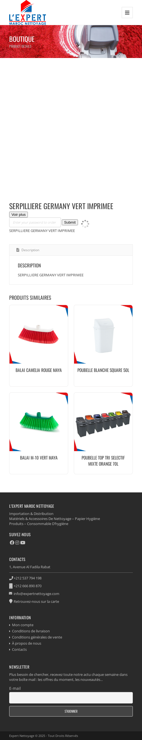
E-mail (15, 688)
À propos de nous (26, 643)
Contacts (19, 649)
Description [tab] (30, 250)
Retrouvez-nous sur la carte (36, 601)
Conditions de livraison (31, 630)
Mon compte (22, 624)
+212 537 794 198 (27, 578)
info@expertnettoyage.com (36, 593)
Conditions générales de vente (37, 637)
